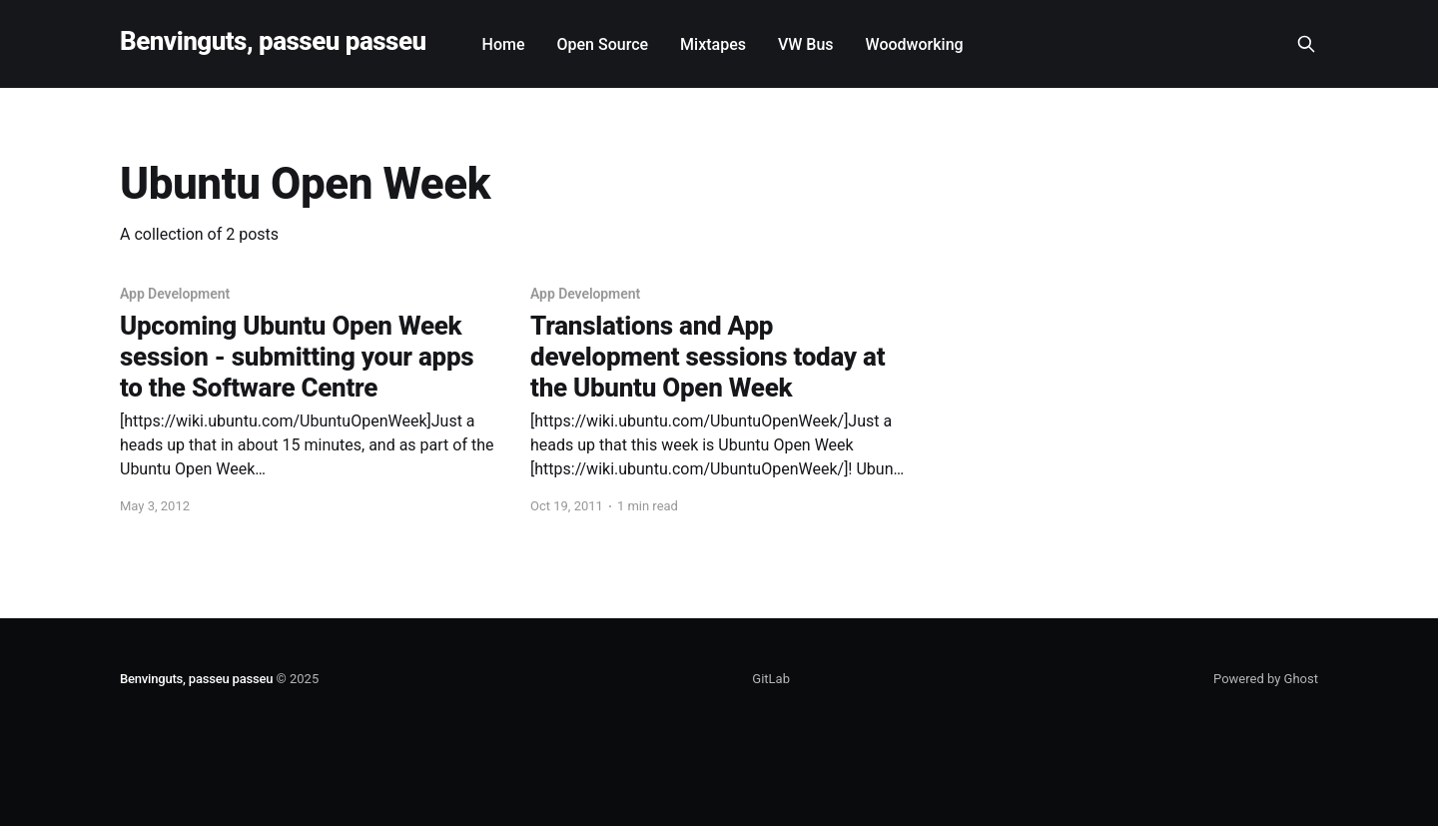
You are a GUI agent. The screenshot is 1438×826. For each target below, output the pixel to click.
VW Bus (806, 44)
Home (503, 44)
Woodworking (915, 44)
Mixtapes (713, 44)
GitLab (771, 678)
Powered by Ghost (1265, 678)
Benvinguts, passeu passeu (273, 41)
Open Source (603, 44)
